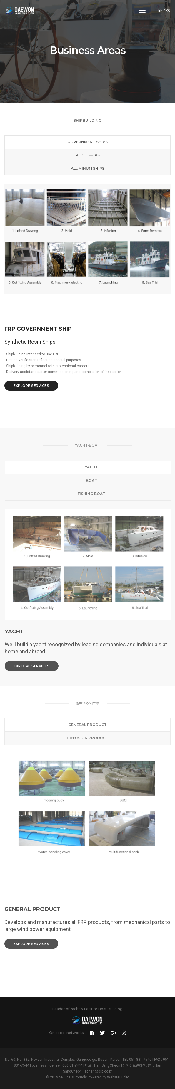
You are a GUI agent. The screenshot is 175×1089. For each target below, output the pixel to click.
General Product (87, 724)
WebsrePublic (118, 1077)
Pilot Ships (88, 155)
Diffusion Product (87, 738)
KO (168, 11)
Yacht (88, 467)
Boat (88, 480)
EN (160, 11)
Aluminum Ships (87, 168)
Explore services (31, 386)
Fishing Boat (88, 494)
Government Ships (87, 142)
